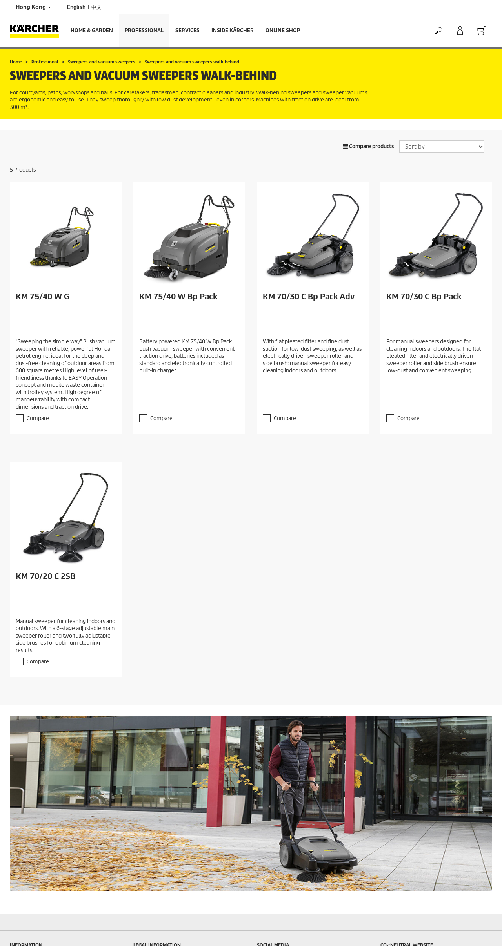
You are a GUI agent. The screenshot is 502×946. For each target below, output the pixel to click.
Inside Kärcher (232, 30)
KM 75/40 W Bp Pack (178, 297)
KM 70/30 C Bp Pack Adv (309, 297)
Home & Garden (92, 30)
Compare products (368, 146)
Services (187, 30)
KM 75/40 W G (42, 297)
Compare (38, 418)
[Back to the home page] (37, 31)
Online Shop (283, 30)
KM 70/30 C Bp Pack (424, 297)
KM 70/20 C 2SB (45, 576)
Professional (144, 30)
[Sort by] (441, 146)
